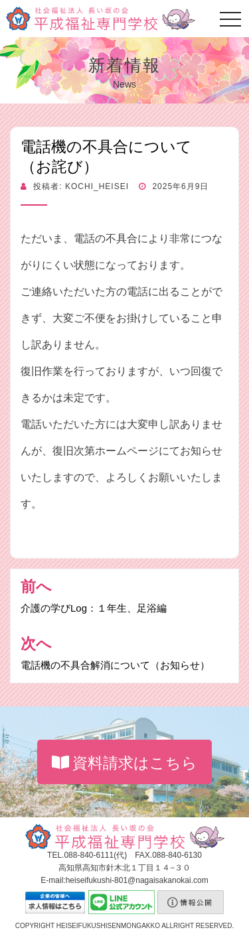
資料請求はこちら (124, 763)
